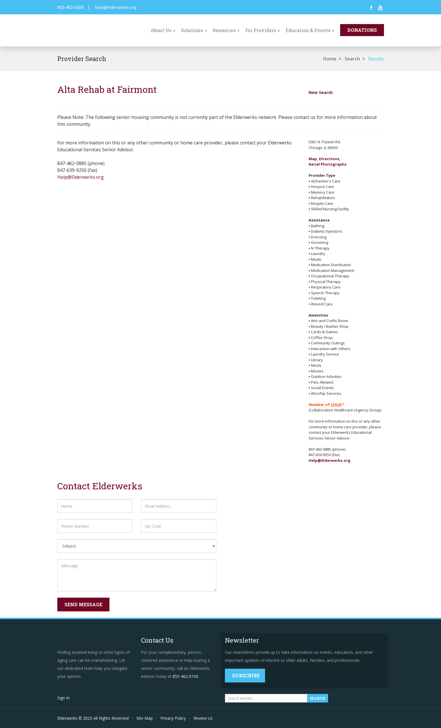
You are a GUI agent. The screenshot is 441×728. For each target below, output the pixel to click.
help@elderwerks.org (116, 7)
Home (329, 59)
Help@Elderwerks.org (80, 177)
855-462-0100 (70, 7)
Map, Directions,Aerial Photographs (327, 161)
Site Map (144, 718)
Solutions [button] (194, 30)
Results (376, 59)
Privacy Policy (173, 718)
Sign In (63, 697)
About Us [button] (162, 30)
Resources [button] (226, 30)
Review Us (203, 718)
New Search (321, 92)
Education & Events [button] (310, 30)
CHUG (336, 404)
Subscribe (246, 675)
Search (352, 59)
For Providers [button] (262, 30)
